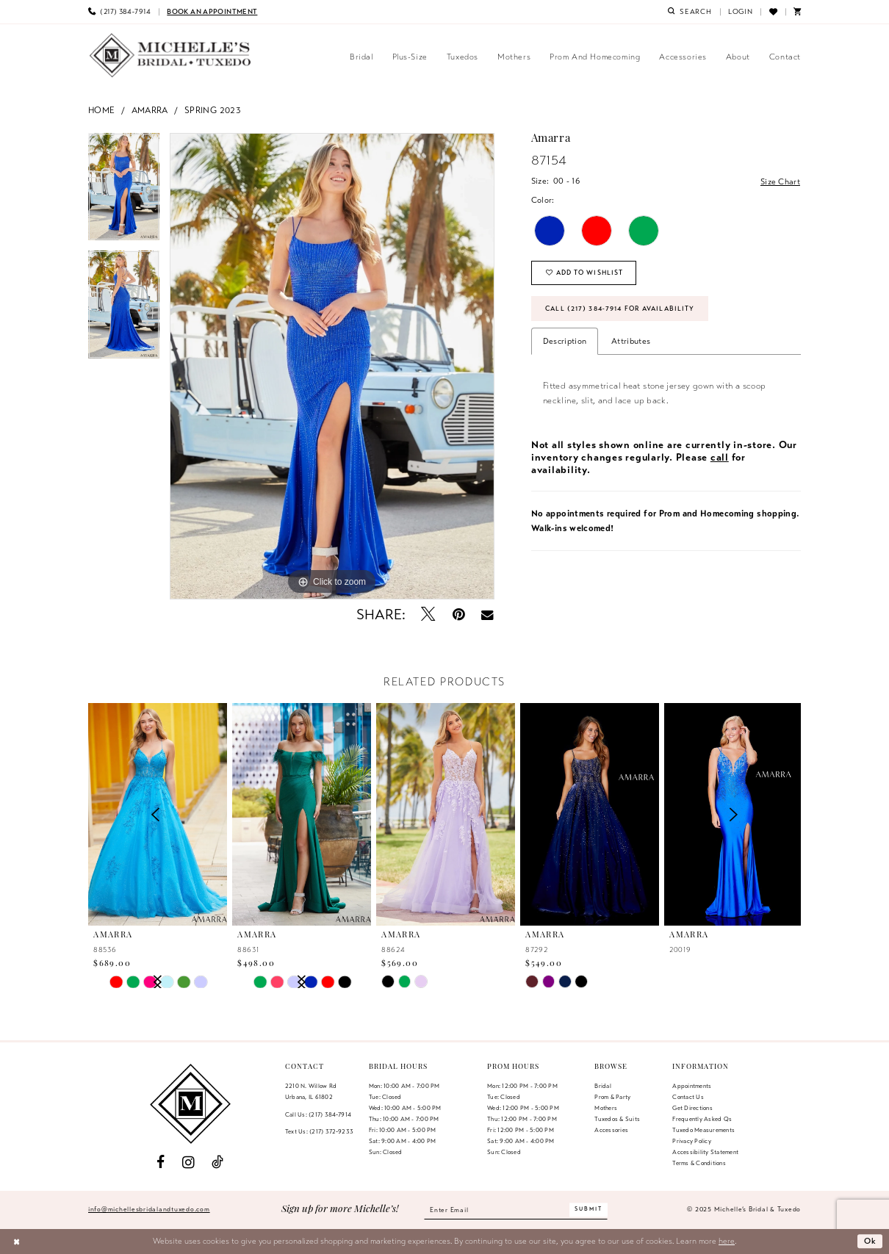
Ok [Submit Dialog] (870, 1241)
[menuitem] (119, 12)
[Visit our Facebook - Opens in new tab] (160, 1162)
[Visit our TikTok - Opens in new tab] (217, 1162)
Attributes (630, 341)
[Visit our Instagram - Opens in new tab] (188, 1162)
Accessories (611, 1130)
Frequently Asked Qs (702, 1119)
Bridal (602, 1085)
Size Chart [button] (780, 181)
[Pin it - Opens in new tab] (459, 614)
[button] (740, 12)
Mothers (605, 1107)
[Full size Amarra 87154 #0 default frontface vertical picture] (332, 366)
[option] (123, 192)
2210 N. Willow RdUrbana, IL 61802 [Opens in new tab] (310, 1091)
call (719, 457)
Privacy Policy (691, 1141)
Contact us (687, 1096)
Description (564, 341)
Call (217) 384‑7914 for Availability (619, 308)
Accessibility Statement (705, 1152)
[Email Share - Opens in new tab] (487, 615)
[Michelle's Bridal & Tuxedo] (170, 55)
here (727, 1241)
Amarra (150, 109)
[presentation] (301, 814)
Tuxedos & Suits (617, 1119)
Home (101, 109)
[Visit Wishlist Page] (772, 12)
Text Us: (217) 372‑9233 (319, 1131)
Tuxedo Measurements (703, 1130)
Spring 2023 (212, 109)
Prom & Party (612, 1096)
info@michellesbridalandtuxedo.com (149, 1209)
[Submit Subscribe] (588, 1210)
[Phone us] (119, 12)
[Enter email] (516, 1209)
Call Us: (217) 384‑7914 (318, 1114)
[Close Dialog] (16, 1241)
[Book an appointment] (212, 12)
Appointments (691, 1085)
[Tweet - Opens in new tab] (428, 614)
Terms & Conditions (698, 1163)
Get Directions (692, 1107)
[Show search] (690, 12)
